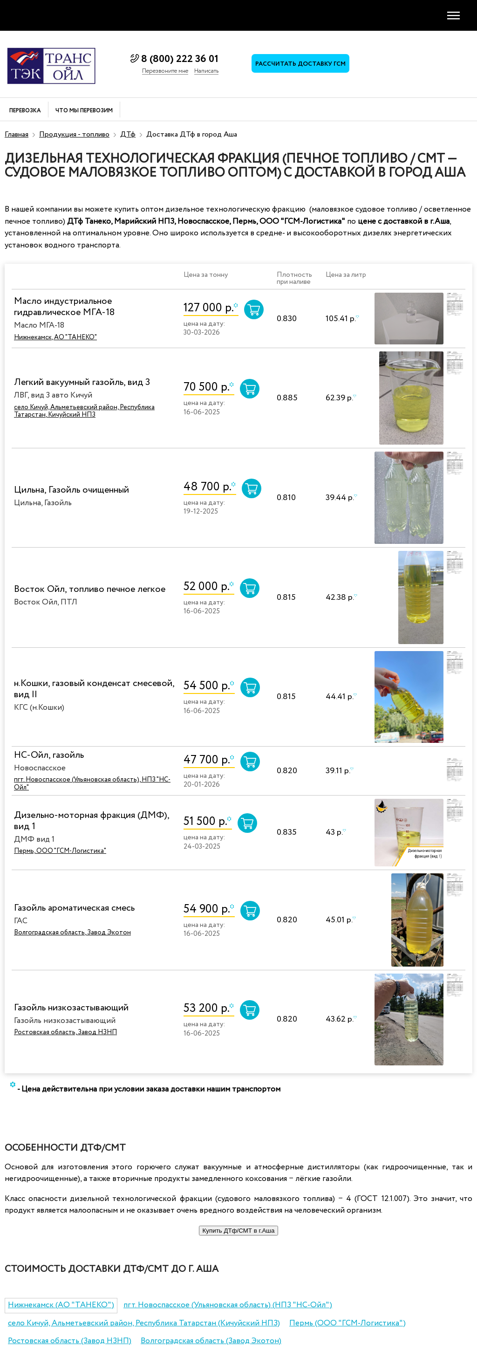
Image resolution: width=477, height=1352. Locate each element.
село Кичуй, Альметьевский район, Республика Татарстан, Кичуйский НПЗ (84, 411)
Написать (206, 71)
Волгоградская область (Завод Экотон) (211, 1341)
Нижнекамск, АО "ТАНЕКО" (55, 337)
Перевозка (25, 111)
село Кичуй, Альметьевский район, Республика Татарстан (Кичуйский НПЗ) (144, 1323)
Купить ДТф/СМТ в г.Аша (239, 1230)
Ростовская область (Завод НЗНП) (69, 1341)
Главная (16, 134)
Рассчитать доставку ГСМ (300, 64)
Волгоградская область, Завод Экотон (72, 932)
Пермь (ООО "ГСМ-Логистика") (347, 1323)
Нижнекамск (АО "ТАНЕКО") (61, 1305)
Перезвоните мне (165, 71)
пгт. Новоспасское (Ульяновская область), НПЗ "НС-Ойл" (92, 783)
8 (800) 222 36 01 (179, 59)
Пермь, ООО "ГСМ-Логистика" (60, 851)
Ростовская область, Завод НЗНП (65, 1032)
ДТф (128, 134)
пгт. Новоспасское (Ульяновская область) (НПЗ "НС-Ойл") (227, 1305)
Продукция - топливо (74, 134)
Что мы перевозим (84, 111)
